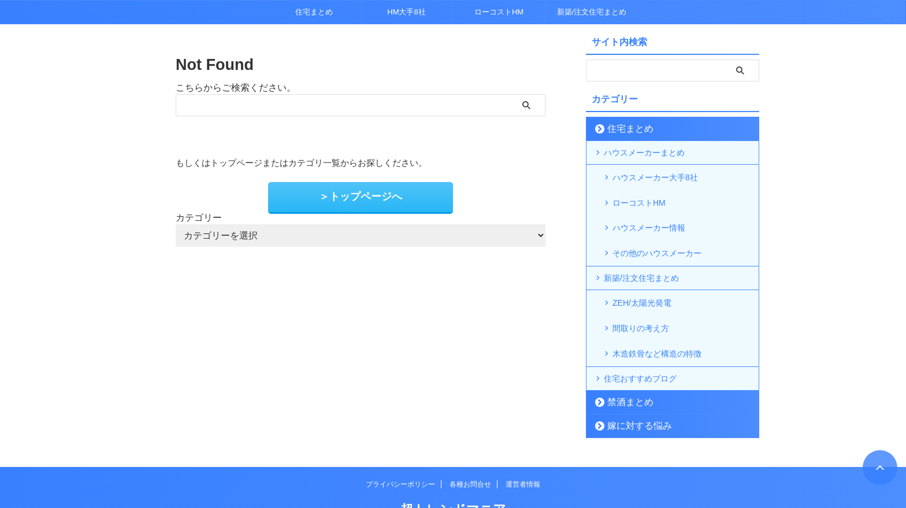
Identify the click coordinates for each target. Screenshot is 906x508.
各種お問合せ (470, 446)
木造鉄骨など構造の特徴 (656, 316)
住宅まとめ (314, 12)
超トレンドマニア (453, 470)
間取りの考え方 (640, 297)
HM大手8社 (406, 12)
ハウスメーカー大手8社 (655, 176)
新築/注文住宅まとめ (592, 12)
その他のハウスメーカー (656, 231)
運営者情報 (523, 446)
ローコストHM (498, 12)
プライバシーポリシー (400, 446)
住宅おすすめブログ (640, 339)
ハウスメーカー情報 (648, 213)
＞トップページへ (360, 196)
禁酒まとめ (624, 363)
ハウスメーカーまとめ (644, 152)
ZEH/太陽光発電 (641, 279)
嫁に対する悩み (632, 387)
